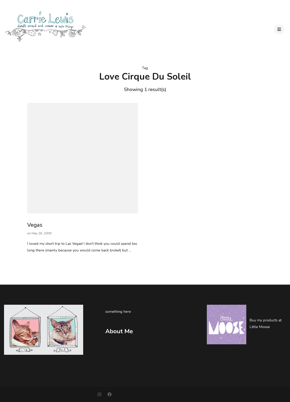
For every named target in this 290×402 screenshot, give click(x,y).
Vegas (34, 225)
